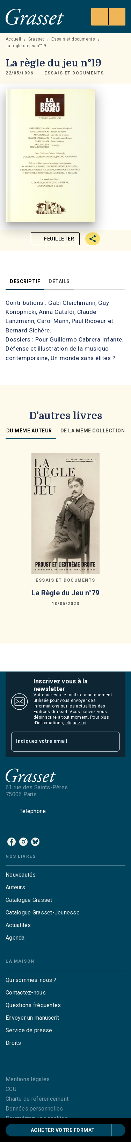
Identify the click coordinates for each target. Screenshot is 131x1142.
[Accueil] (35, 16)
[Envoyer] (111, 741)
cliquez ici (75, 722)
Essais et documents (73, 39)
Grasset (36, 39)
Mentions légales (28, 1079)
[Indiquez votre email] (56, 742)
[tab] (25, 281)
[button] (74, 73)
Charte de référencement (37, 1099)
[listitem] (11, 842)
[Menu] (108, 17)
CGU (11, 1089)
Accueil (13, 39)
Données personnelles (34, 1108)
